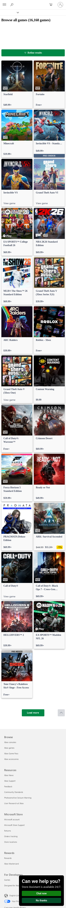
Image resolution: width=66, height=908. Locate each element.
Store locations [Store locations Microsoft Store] (10, 842)
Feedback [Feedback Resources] (8, 786)
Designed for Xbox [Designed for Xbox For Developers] (12, 885)
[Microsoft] (33, 3)
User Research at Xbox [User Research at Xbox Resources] (14, 803)
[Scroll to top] (61, 712)
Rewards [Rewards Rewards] (8, 858)
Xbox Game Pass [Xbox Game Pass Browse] (11, 753)
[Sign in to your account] (60, 5)
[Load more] (33, 712)
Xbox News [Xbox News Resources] (9, 775)
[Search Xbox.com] (12, 4)
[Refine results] (33, 52)
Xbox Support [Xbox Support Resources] (9, 781)
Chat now (41, 893)
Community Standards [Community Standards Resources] (13, 792)
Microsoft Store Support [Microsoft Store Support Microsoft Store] (14, 825)
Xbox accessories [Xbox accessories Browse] (11, 759)
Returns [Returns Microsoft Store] (7, 831)
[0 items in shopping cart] (52, 5)
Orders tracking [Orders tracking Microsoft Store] (10, 836)
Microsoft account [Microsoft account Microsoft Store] (12, 819)
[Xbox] (9, 12)
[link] (16, 84)
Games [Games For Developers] (7, 880)
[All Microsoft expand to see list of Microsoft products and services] (4, 5)
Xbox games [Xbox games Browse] (9, 748)
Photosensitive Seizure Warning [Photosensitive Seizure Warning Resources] (17, 798)
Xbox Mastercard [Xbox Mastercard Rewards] (11, 864)
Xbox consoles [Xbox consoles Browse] (10, 742)
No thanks (41, 900)
